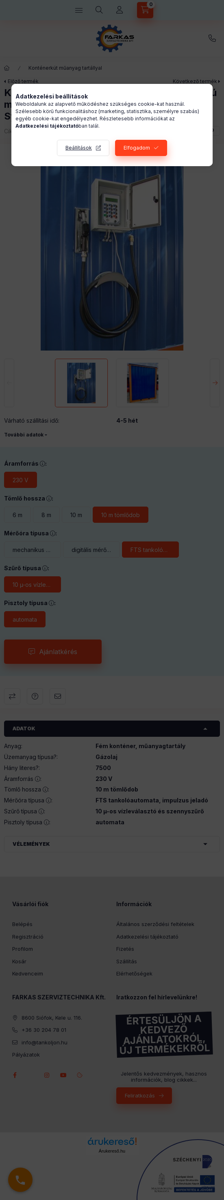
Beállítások (78, 148)
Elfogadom (137, 148)
